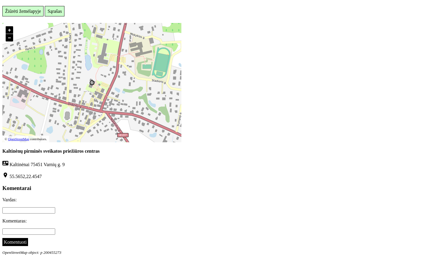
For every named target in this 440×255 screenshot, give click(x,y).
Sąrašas (54, 11)
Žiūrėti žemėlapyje (23, 11)
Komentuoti (15, 242)
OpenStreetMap (18, 139)
